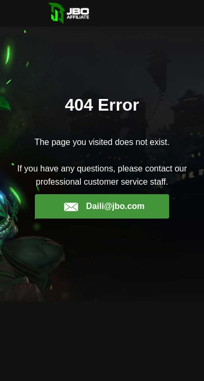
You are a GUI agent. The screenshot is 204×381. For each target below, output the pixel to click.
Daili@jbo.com (103, 206)
